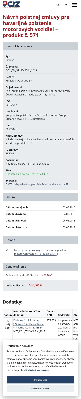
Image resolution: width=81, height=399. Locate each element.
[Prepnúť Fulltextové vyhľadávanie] (57, 5)
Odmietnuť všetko (40, 388)
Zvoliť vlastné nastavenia (35, 370)
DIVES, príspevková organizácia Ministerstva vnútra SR (37, 184)
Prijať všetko (40, 380)
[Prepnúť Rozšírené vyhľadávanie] (66, 5)
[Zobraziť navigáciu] (74, 5)
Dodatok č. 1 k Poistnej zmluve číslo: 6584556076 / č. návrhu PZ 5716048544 (28, 324)
